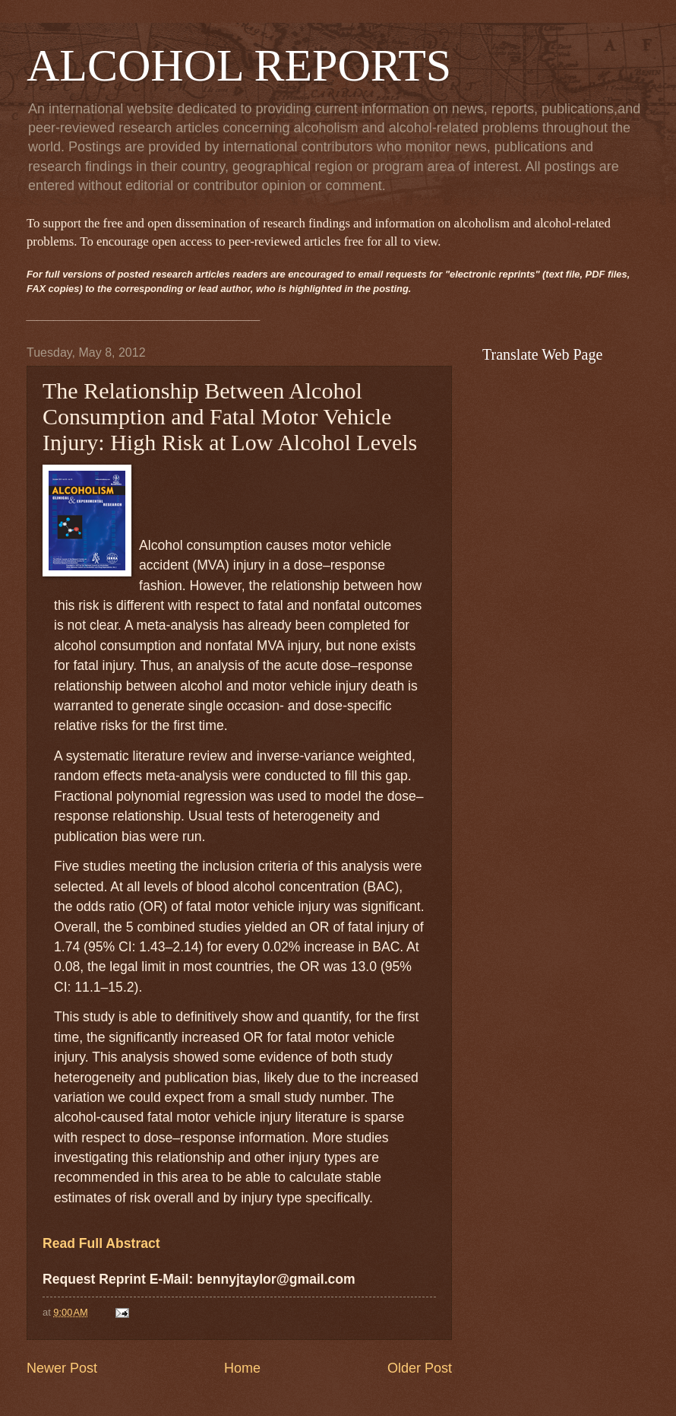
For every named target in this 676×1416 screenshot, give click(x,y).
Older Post (419, 1368)
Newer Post (62, 1368)
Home (242, 1368)
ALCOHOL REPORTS (239, 65)
